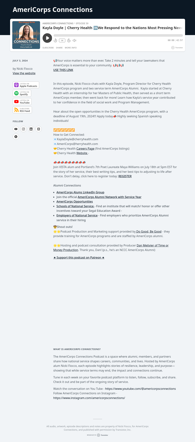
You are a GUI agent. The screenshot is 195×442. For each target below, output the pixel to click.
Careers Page (85, 149)
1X (62, 41)
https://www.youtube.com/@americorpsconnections (140, 389)
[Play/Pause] (26, 35)
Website (82, 153)
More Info (71, 47)
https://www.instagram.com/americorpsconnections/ (89, 398)
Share (59, 47)
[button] (118, 35)
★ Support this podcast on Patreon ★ (78, 257)
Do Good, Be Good (148, 231)
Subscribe (48, 47)
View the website (24, 73)
